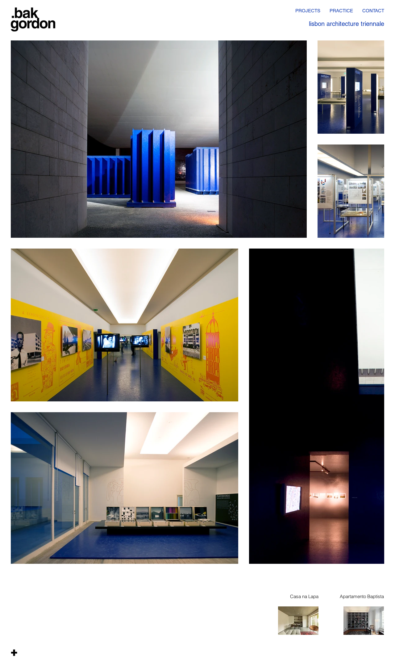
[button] (14, 652)
